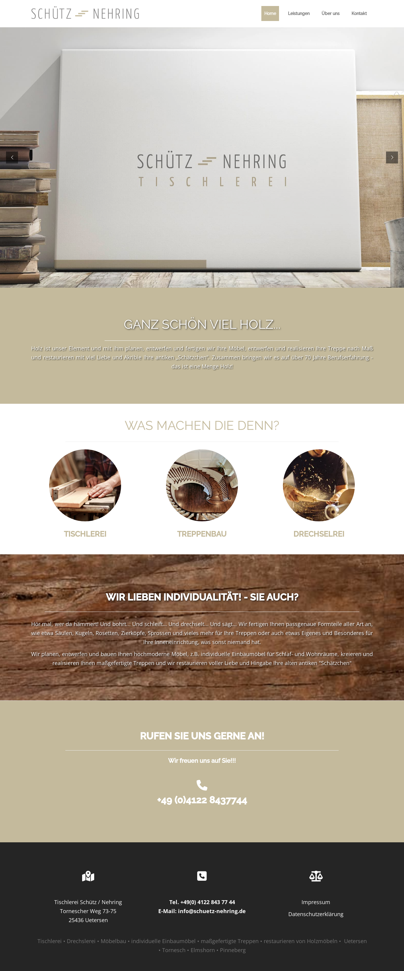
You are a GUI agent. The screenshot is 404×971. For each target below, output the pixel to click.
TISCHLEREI (85, 533)
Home (270, 13)
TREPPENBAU (202, 533)
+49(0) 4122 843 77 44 (207, 902)
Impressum (316, 902)
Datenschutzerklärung (315, 914)
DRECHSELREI (318, 533)
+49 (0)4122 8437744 (202, 799)
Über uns (331, 13)
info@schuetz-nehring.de (212, 911)
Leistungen (299, 13)
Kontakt (359, 13)
